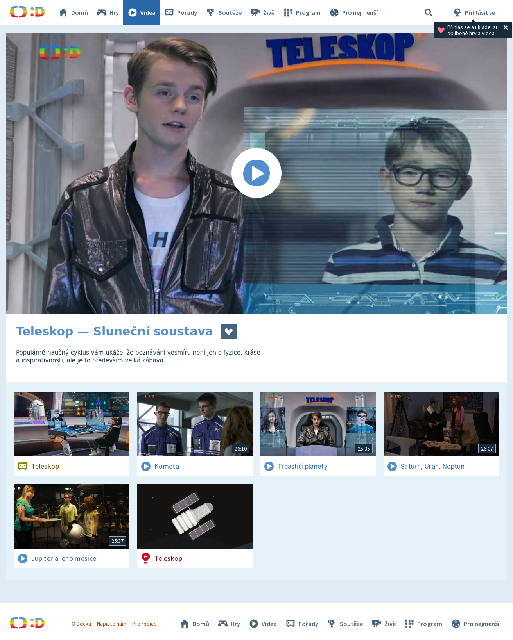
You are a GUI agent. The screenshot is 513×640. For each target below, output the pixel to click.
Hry (107, 12)
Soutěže (223, 12)
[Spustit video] (256, 173)
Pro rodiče (144, 623)
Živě (261, 12)
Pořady (180, 12)
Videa (141, 12)
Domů (72, 12)
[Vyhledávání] (428, 12)
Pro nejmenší (353, 12)
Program (301, 12)
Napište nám (111, 623)
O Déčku (81, 623)
